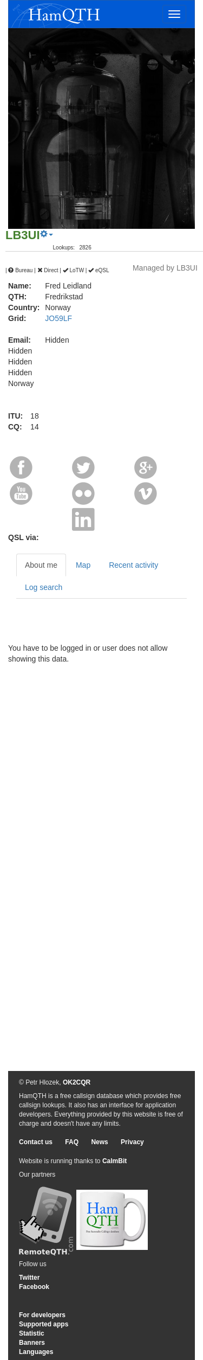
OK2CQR (76, 1082)
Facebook (34, 1287)
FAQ (71, 1142)
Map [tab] (83, 565)
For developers (42, 1315)
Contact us (36, 1142)
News (99, 1142)
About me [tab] (41, 565)
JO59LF (58, 318)
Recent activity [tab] (133, 565)
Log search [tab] (43, 587)
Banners (32, 1342)
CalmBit (114, 1161)
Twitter (29, 1277)
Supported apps (43, 1324)
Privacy (132, 1142)
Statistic (31, 1333)
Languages (36, 1352)
